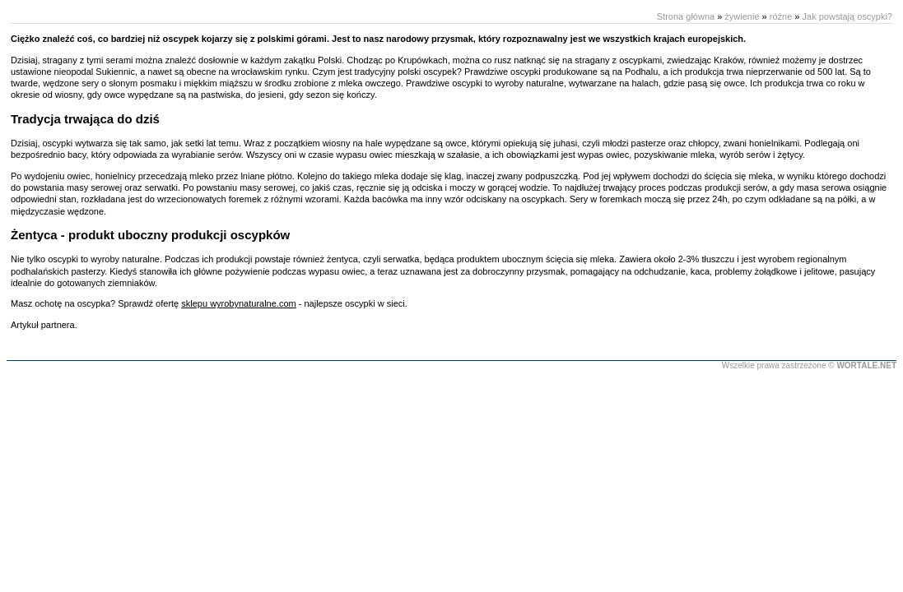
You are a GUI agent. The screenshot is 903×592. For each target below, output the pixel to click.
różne (781, 16)
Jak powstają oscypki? (847, 16)
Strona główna (685, 16)
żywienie (741, 16)
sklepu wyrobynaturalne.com (238, 303)
